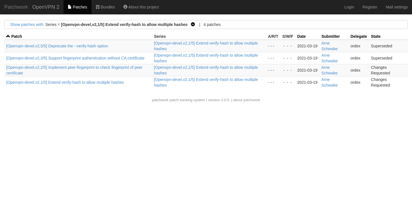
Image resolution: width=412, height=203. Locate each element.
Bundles (105, 7)
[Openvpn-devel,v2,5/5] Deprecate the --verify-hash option (57, 46)
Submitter (330, 36)
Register (370, 7)
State (376, 36)
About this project (141, 7)
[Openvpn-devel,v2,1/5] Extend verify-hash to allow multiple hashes (65, 82)
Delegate (358, 36)
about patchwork (246, 100)
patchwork (160, 100)
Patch (16, 36)
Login (349, 7)
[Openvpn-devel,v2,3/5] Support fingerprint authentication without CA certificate (75, 58)
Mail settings (397, 7)
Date (301, 36)
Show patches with (26, 24)
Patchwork (16, 7)
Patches (77, 7)
